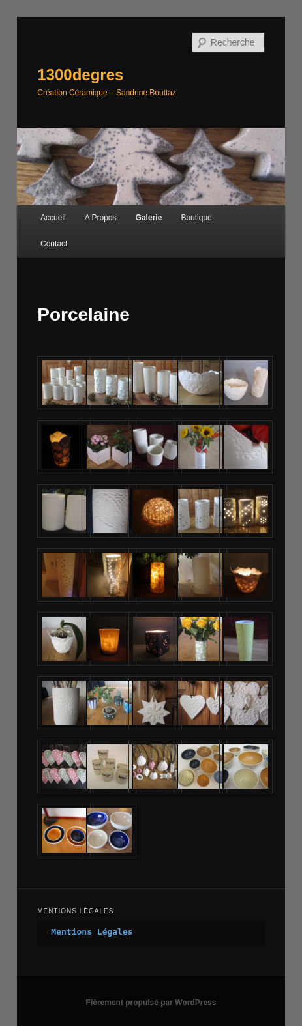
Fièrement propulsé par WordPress (151, 1002)
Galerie (149, 217)
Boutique (196, 217)
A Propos (101, 217)
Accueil (53, 217)
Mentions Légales (91, 932)
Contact (53, 243)
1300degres (80, 74)
